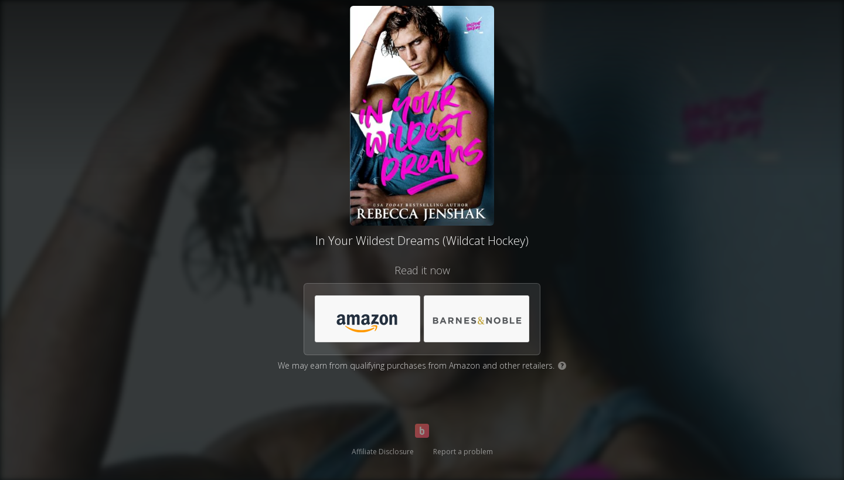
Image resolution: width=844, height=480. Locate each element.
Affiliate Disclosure (383, 452)
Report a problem (463, 452)
